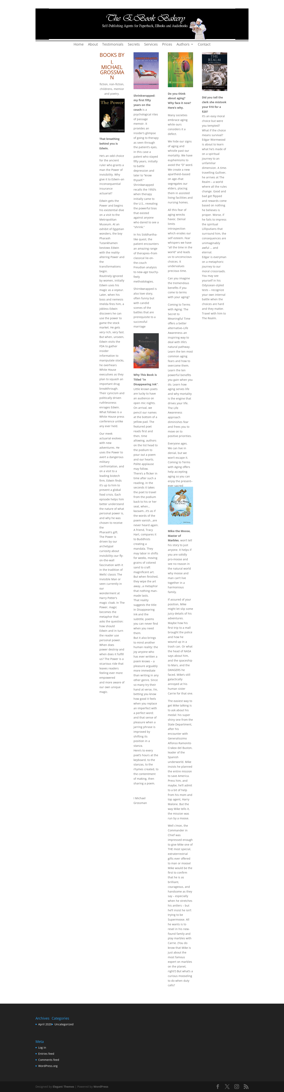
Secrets (134, 45)
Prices (167, 45)
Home (79, 45)
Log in (42, 1047)
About (93, 45)
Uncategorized (64, 1024)
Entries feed (46, 1054)
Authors (183, 45)
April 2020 (45, 1024)
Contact (204, 45)
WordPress (100, 1086)
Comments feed (48, 1060)
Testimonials (112, 45)
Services (151, 45)
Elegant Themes (63, 1086)
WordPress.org (48, 1066)
